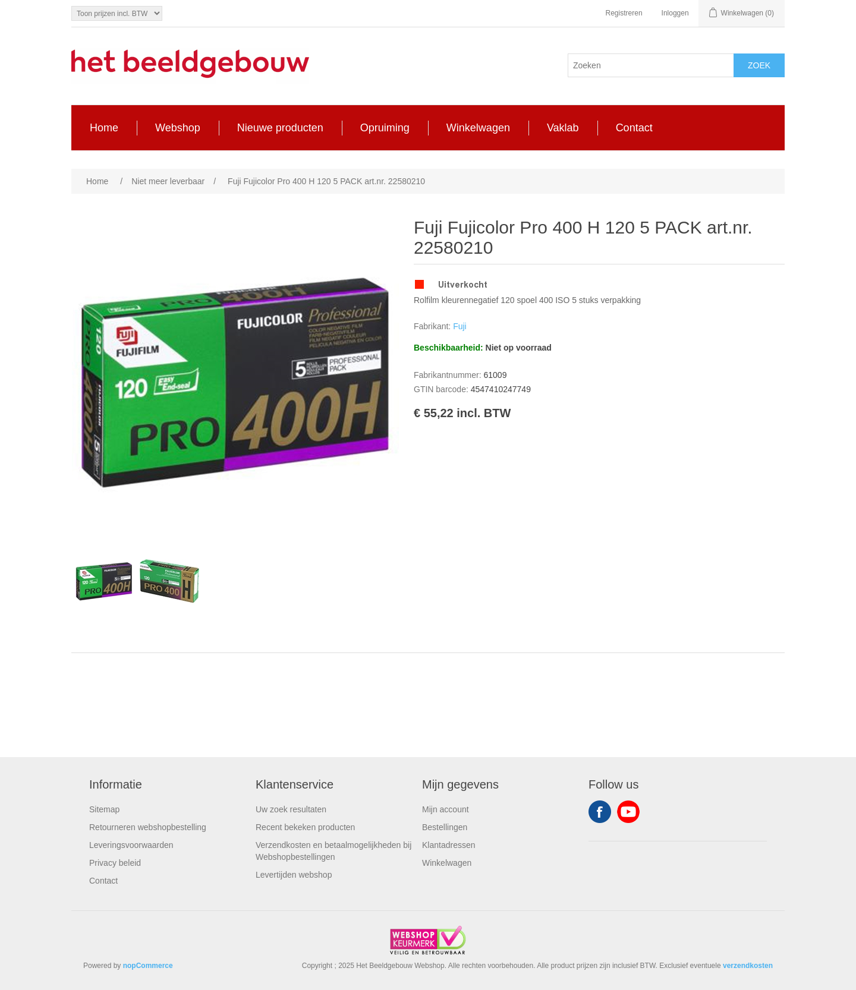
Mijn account (445, 809)
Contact (103, 880)
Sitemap (104, 809)
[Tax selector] (116, 13)
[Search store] (651, 65)
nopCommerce (148, 965)
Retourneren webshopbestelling (147, 827)
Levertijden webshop (294, 874)
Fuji (460, 326)
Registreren (624, 13)
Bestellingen (444, 827)
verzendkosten (748, 965)
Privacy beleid (115, 863)
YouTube (628, 811)
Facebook (599, 811)
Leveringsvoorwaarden (131, 845)
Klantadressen (449, 845)
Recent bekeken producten (305, 827)
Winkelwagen (446, 863)
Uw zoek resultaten (291, 809)
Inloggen (675, 13)
